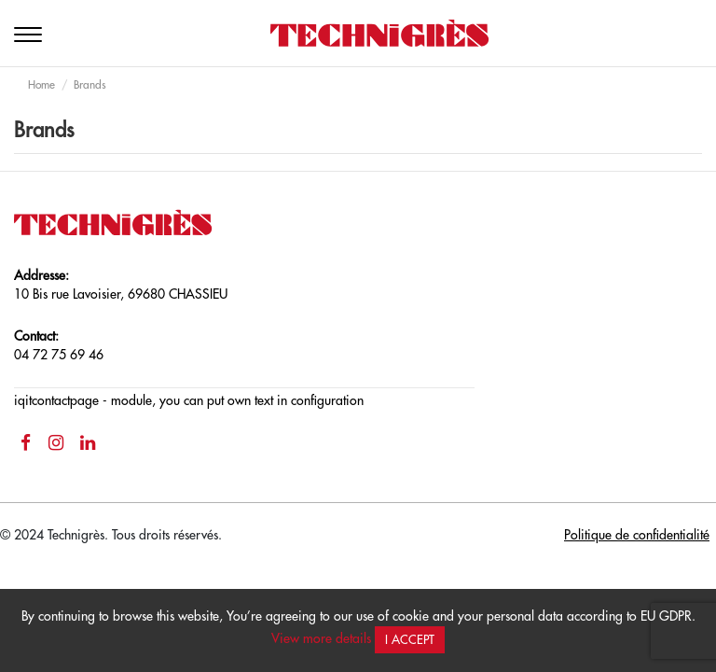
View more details (321, 638)
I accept (409, 640)
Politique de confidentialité (636, 534)
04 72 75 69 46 (58, 354)
